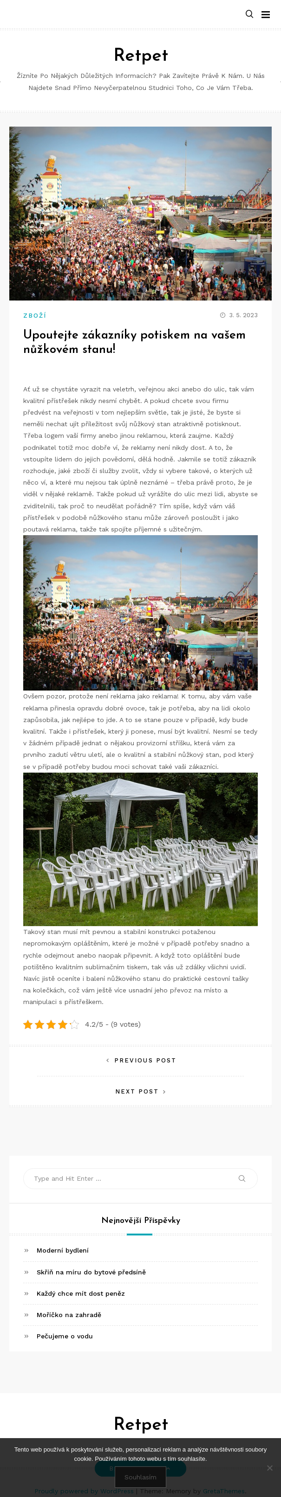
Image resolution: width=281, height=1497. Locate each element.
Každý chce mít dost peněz (81, 1293)
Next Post (137, 1091)
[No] (269, 1467)
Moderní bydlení (63, 1250)
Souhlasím (140, 1477)
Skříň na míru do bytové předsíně (91, 1272)
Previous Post (145, 1060)
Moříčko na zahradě (69, 1314)
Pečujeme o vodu (65, 1336)
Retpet (140, 56)
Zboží (34, 315)
